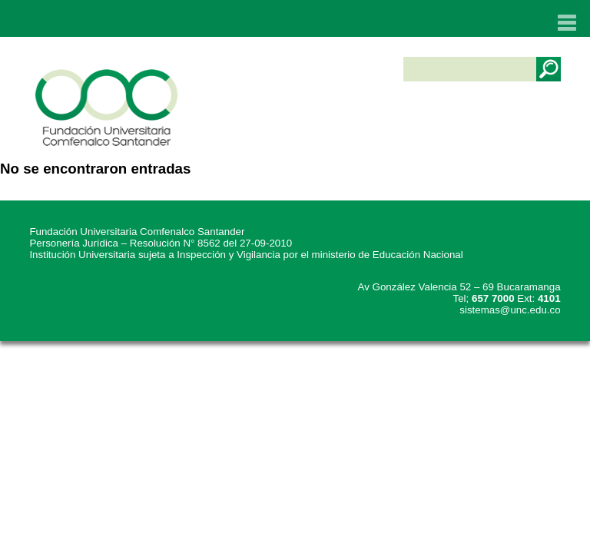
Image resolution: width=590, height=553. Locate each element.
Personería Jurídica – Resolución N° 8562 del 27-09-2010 (160, 243)
